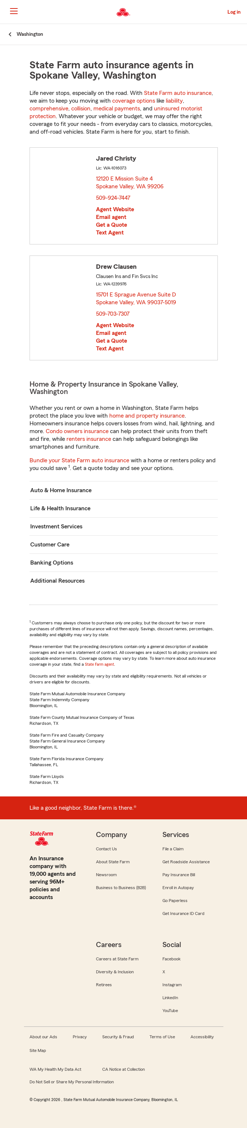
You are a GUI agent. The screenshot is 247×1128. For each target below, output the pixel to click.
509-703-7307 (113, 314)
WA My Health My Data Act (55, 1069)
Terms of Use (162, 1037)
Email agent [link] (111, 217)
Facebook (171, 959)
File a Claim (172, 849)
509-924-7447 (113, 198)
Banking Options (51, 563)
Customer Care (49, 545)
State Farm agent (99, 664)
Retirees (104, 985)
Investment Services (56, 526)
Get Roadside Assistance (186, 862)
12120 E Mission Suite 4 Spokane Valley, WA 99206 (130, 182)
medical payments (116, 109)
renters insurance (88, 439)
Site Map (38, 1050)
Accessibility (202, 1037)
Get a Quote (111, 225)
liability (174, 101)
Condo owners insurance (77, 431)
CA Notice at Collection (123, 1069)
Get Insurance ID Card (183, 913)
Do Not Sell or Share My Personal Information (72, 1082)
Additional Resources (57, 581)
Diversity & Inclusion (115, 972)
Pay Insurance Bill (178, 874)
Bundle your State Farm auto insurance (79, 460)
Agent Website (115, 209)
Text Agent (110, 233)
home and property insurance (147, 416)
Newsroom (106, 874)
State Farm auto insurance (178, 93)
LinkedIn (170, 997)
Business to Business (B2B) (121, 887)
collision (80, 109)
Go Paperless (175, 900)
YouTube (170, 1010)
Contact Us (106, 849)
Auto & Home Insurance (61, 490)
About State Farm (113, 862)
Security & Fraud (118, 1037)
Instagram (172, 985)
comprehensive (49, 109)
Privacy (80, 1037)
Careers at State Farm (117, 959)
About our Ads (43, 1037)
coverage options (133, 101)
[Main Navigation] (14, 11)
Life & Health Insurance (60, 508)
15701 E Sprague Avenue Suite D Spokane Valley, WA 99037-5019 (136, 298)
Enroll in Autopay (178, 887)
